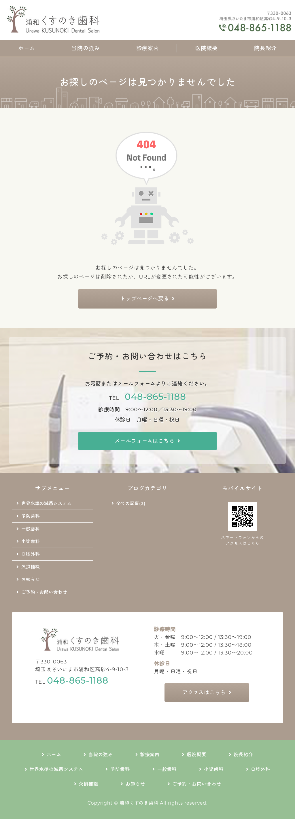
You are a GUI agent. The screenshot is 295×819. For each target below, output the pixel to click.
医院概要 (206, 48)
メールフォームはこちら (145, 441)
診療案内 (147, 48)
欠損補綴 (30, 567)
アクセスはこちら (204, 692)
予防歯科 (30, 516)
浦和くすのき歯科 (139, 803)
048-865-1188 (155, 396)
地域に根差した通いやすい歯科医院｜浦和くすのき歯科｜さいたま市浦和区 (54, 20)
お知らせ (30, 579)
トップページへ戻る (144, 299)
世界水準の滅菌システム (46, 503)
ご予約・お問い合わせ (44, 592)
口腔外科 (30, 554)
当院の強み (85, 48)
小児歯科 (30, 541)
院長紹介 (265, 48)
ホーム (26, 48)
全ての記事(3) (130, 503)
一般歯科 (30, 529)
